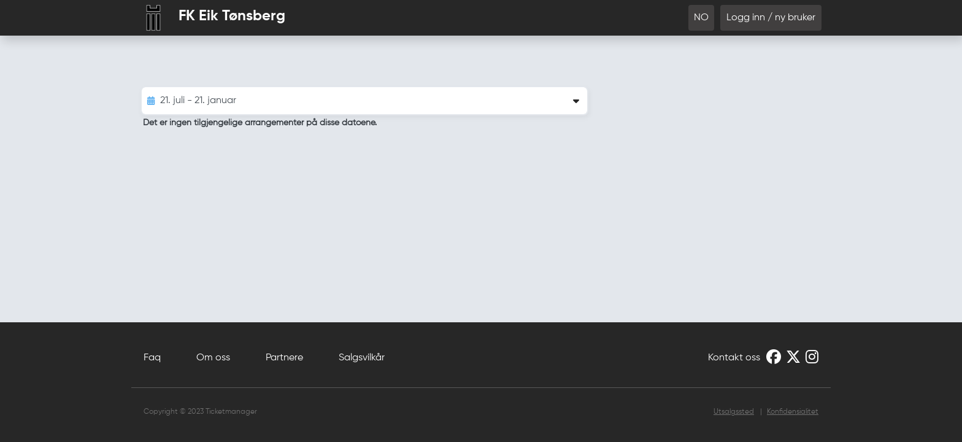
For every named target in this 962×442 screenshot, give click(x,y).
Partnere (284, 358)
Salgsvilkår (362, 358)
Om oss (213, 358)
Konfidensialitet (792, 412)
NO (701, 18)
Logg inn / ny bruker (770, 18)
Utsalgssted (734, 412)
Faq (152, 358)
